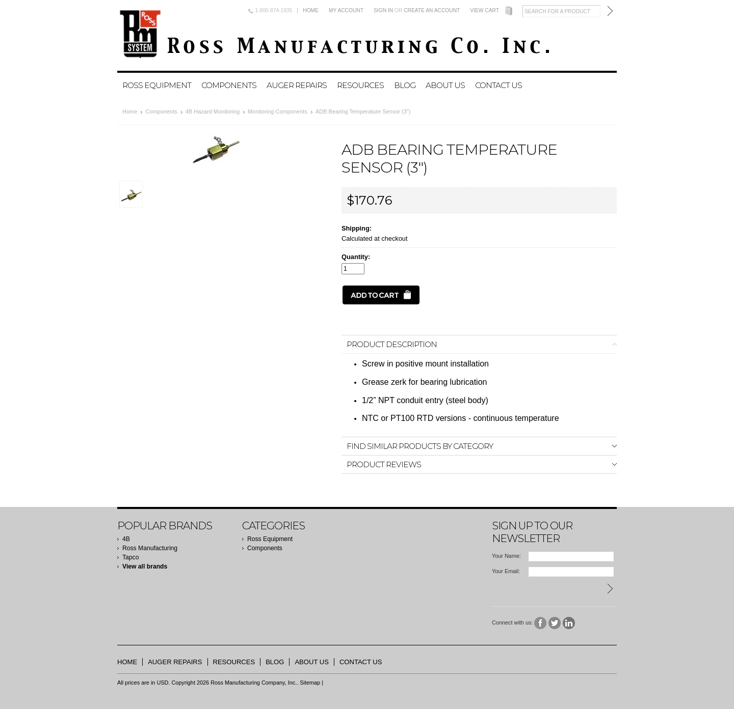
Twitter (554, 623)
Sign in (383, 10)
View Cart (484, 10)
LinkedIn (569, 623)
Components (228, 85)
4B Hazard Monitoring (213, 111)
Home (311, 10)
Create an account (432, 10)
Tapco (130, 557)
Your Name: (506, 556)
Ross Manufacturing (149, 548)
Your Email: (506, 571)
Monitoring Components (277, 111)
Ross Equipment (156, 85)
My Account (346, 10)
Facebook (540, 623)
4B (126, 539)
